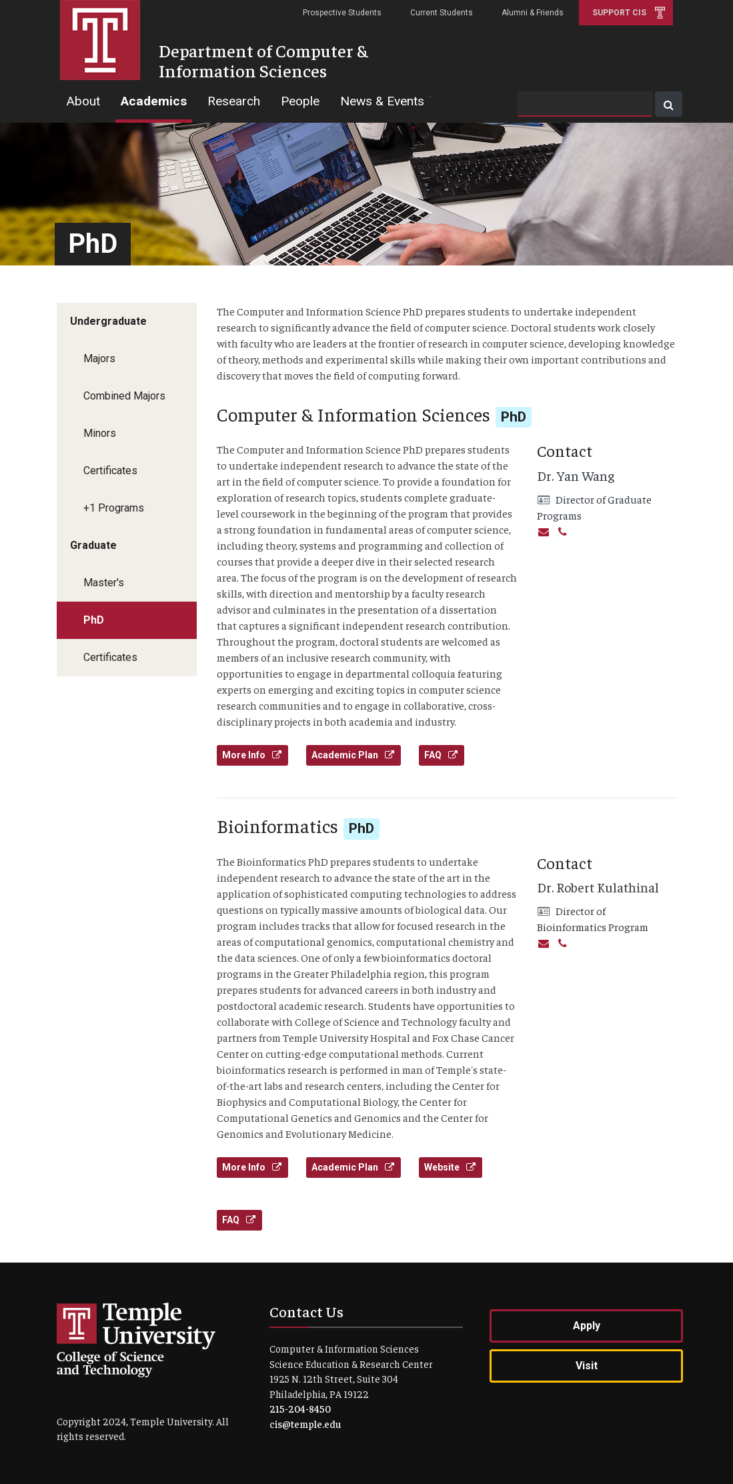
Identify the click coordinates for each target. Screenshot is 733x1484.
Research (233, 101)
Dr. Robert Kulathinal (598, 886)
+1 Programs (113, 508)
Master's (103, 582)
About (83, 101)
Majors (99, 358)
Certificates (110, 470)
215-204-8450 (300, 1408)
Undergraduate (108, 321)
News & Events (382, 101)
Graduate (93, 545)
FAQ (441, 755)
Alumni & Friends (533, 12)
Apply (586, 1325)
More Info (252, 755)
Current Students (441, 12)
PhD (93, 620)
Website (450, 1167)
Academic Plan (353, 755)
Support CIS (619, 12)
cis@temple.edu (305, 1423)
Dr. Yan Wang (575, 475)
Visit (587, 1365)
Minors (99, 433)
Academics (154, 101)
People (300, 101)
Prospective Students (342, 12)
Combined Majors (124, 396)
